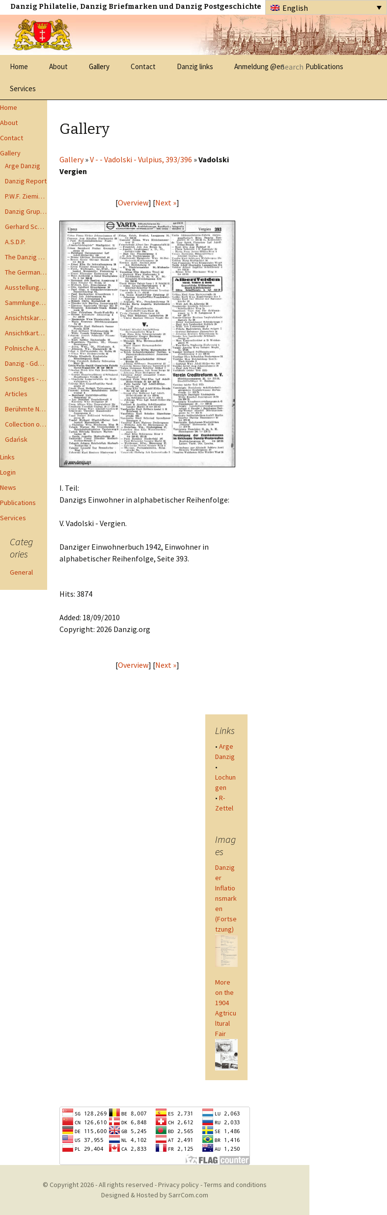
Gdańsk (16, 439)
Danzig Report (26, 181)
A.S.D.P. (15, 241)
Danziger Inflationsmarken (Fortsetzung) (226, 898)
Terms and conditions (235, 1184)
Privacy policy (178, 1184)
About (58, 66)
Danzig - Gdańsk (26, 363)
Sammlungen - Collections (26, 302)
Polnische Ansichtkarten (26, 348)
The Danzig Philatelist (26, 257)
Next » (165, 202)
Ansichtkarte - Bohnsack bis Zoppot (26, 333)
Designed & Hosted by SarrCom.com (154, 1194)
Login (8, 472)
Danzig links (195, 66)
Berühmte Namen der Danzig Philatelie (26, 409)
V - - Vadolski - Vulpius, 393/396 (141, 159)
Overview (133, 202)
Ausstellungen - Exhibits (26, 287)
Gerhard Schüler (26, 226)
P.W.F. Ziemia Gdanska (26, 196)
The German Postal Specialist (26, 272)
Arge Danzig (22, 165)
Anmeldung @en (259, 66)
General (21, 572)
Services (23, 88)
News (8, 487)
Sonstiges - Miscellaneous (26, 378)
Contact (143, 66)
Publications (18, 502)
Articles (16, 393)
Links (7, 457)
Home (19, 66)
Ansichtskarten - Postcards (26, 317)
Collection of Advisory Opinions (26, 424)
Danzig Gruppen (26, 211)
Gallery (99, 66)
